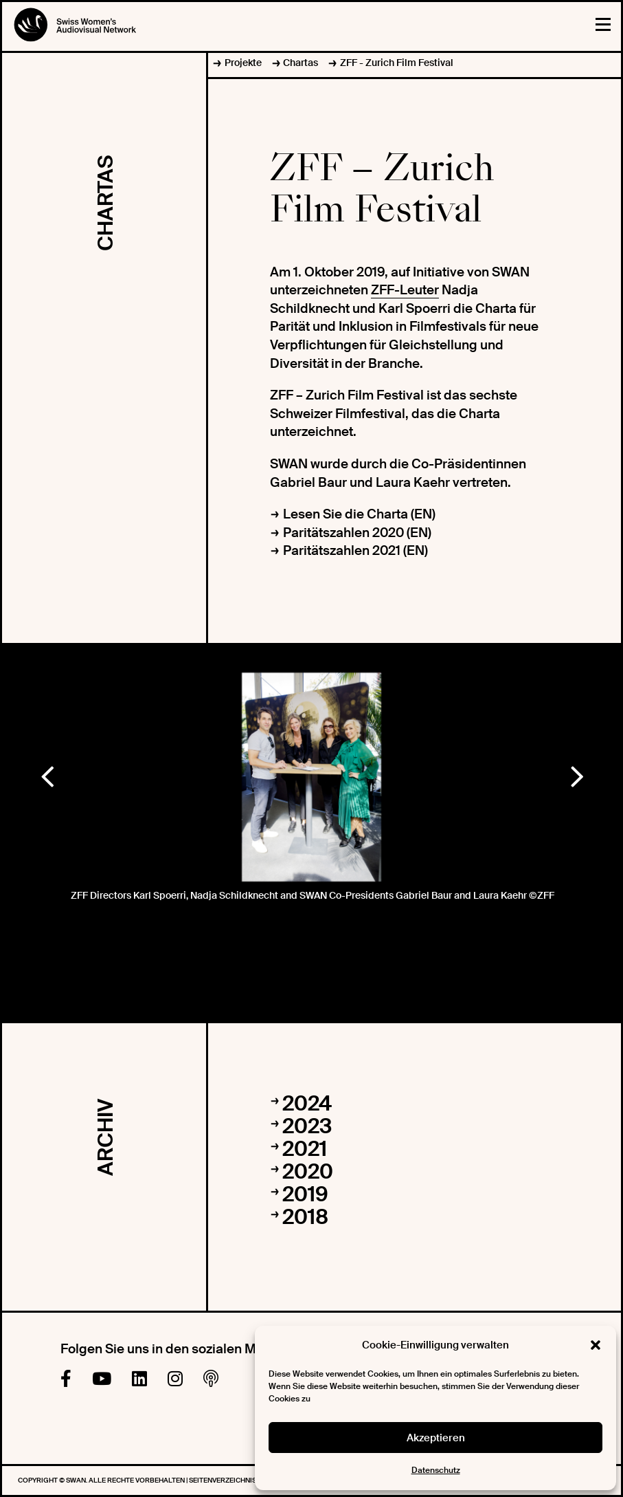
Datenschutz (435, 1470)
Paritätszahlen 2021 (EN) (355, 550)
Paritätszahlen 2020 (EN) (357, 532)
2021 (304, 1148)
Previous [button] (47, 773)
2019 (305, 1194)
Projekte (243, 62)
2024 (307, 1103)
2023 (307, 1126)
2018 (305, 1216)
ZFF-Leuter (405, 289)
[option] (311, 777)
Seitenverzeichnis (223, 1480)
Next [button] (576, 773)
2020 (307, 1171)
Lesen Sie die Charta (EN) (359, 514)
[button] (595, 1345)
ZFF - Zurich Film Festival (396, 62)
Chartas (300, 62)
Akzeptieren (436, 1438)
